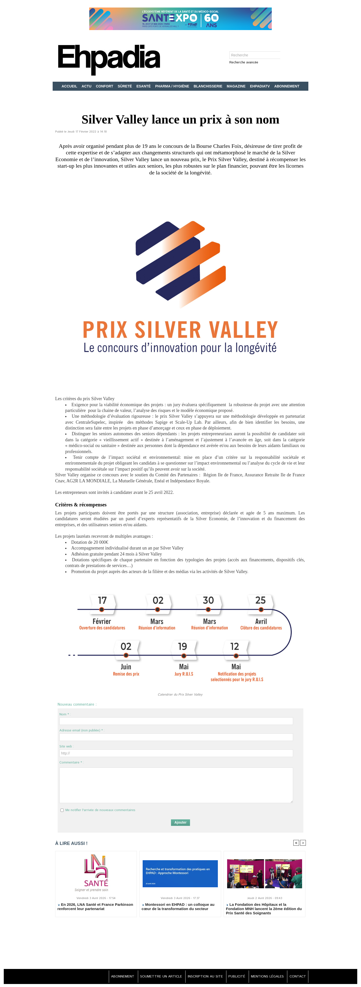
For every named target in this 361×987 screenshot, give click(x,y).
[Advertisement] (180, 946)
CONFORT (105, 86)
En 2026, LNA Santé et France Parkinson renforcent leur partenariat (95, 907)
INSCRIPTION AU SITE (202, 976)
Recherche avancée (243, 62)
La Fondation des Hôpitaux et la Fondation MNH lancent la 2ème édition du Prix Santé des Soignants (264, 909)
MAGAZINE (237, 86)
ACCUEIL (70, 86)
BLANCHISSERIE (208, 86)
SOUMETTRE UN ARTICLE (156, 976)
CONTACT (297, 976)
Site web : (66, 746)
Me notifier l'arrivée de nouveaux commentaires (100, 810)
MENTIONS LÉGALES (266, 976)
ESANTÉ (144, 86)
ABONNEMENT (286, 86)
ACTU (87, 86)
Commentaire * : (71, 762)
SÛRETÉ (125, 86)
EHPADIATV (260, 86)
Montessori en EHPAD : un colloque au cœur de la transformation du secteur (178, 907)
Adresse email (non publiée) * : (82, 730)
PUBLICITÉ (235, 976)
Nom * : (65, 714)
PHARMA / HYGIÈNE (172, 86)
